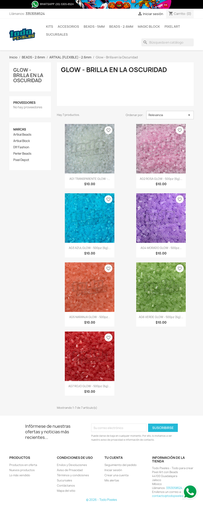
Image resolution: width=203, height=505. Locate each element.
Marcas (19, 129)
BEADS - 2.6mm (121, 26)
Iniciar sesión (113, 470)
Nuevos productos (22, 470)
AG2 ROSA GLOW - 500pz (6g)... (161, 179)
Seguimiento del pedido (120, 465)
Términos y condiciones (73, 475)
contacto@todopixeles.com (171, 496)
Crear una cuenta (116, 475)
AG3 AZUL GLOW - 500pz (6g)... (90, 248)
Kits (49, 26)
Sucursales (57, 34)
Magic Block (149, 26)
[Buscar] (167, 42)
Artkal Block (21, 141)
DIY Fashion (21, 147)
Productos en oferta (23, 465)
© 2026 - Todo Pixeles (101, 500)
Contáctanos (66, 485)
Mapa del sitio (66, 491)
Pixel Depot (21, 160)
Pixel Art (172, 26)
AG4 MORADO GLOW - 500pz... (161, 248)
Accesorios (68, 26)
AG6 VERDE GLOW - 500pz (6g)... (161, 317)
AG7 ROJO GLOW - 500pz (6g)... (89, 386)
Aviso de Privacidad (70, 470)
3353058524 (35, 13)
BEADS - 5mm (94, 26)
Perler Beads (22, 154)
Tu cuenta (113, 457)
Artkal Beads (22, 135)
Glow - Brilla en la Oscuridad (28, 75)
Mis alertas (111, 480)
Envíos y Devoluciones (72, 465)
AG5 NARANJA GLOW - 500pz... (89, 317)
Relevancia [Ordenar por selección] (170, 115)
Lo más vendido (19, 475)
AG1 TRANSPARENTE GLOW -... (89, 179)
